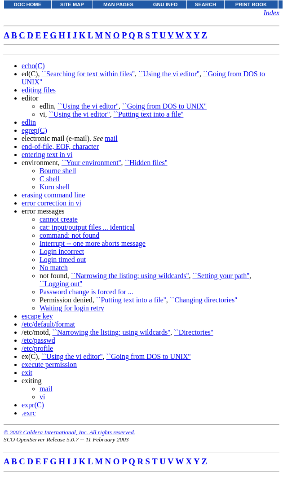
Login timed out (63, 259)
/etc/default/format (48, 324)
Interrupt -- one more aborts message (93, 243)
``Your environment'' (91, 162)
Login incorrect (62, 251)
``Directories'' (193, 332)
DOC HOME (28, 4)
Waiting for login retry (72, 308)
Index (271, 13)
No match (54, 267)
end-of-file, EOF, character (60, 146)
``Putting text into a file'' (148, 114)
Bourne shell (58, 171)
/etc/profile (37, 348)
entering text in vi (47, 154)
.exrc (29, 413)
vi (42, 397)
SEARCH (205, 4)
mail (111, 138)
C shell (50, 179)
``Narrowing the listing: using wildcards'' (130, 275)
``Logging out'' (61, 284)
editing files (39, 90)
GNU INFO (165, 4)
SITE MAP (72, 4)
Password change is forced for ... (86, 292)
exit (27, 372)
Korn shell (55, 187)
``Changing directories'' (203, 300)
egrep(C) (34, 130)
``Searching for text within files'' (87, 74)
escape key (37, 316)
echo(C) (33, 66)
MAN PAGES (118, 4)
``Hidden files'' (145, 162)
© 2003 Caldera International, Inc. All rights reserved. (69, 432)
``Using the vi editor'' (168, 74)
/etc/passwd (38, 340)
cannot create (59, 219)
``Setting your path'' (220, 275)
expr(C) (33, 405)
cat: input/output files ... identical (87, 227)
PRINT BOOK (251, 4)
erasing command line (53, 195)
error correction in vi (51, 203)
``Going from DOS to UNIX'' (164, 106)
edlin (29, 122)
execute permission (49, 364)
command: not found (69, 235)
